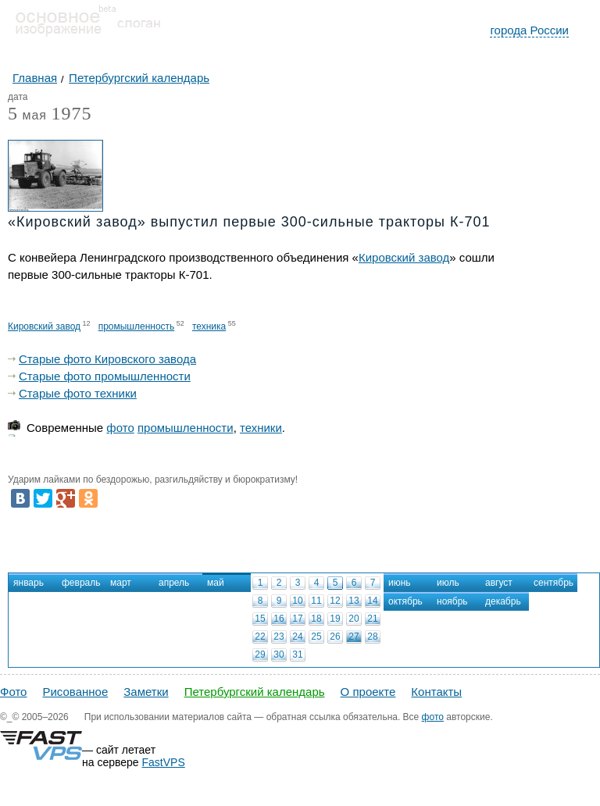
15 (260, 618)
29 (260, 654)
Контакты (436, 691)
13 (353, 600)
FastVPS (163, 762)
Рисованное (75, 691)
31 (297, 654)
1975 (71, 113)
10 (297, 600)
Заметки (145, 691)
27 (353, 636)
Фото (13, 691)
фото (120, 427)
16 (278, 618)
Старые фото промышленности (105, 376)
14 (372, 600)
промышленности (186, 427)
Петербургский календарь (254, 691)
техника (209, 326)
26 (335, 636)
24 (297, 636)
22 (260, 636)
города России (529, 30)
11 (316, 600)
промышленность (136, 326)
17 (297, 618)
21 (372, 618)
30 (278, 654)
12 (335, 600)
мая (27, 116)
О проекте (368, 691)
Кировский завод (404, 257)
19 (335, 618)
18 (316, 618)
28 (372, 636)
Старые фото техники (78, 393)
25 (316, 636)
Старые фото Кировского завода (107, 359)
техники (261, 427)
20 (353, 618)
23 (278, 636)
